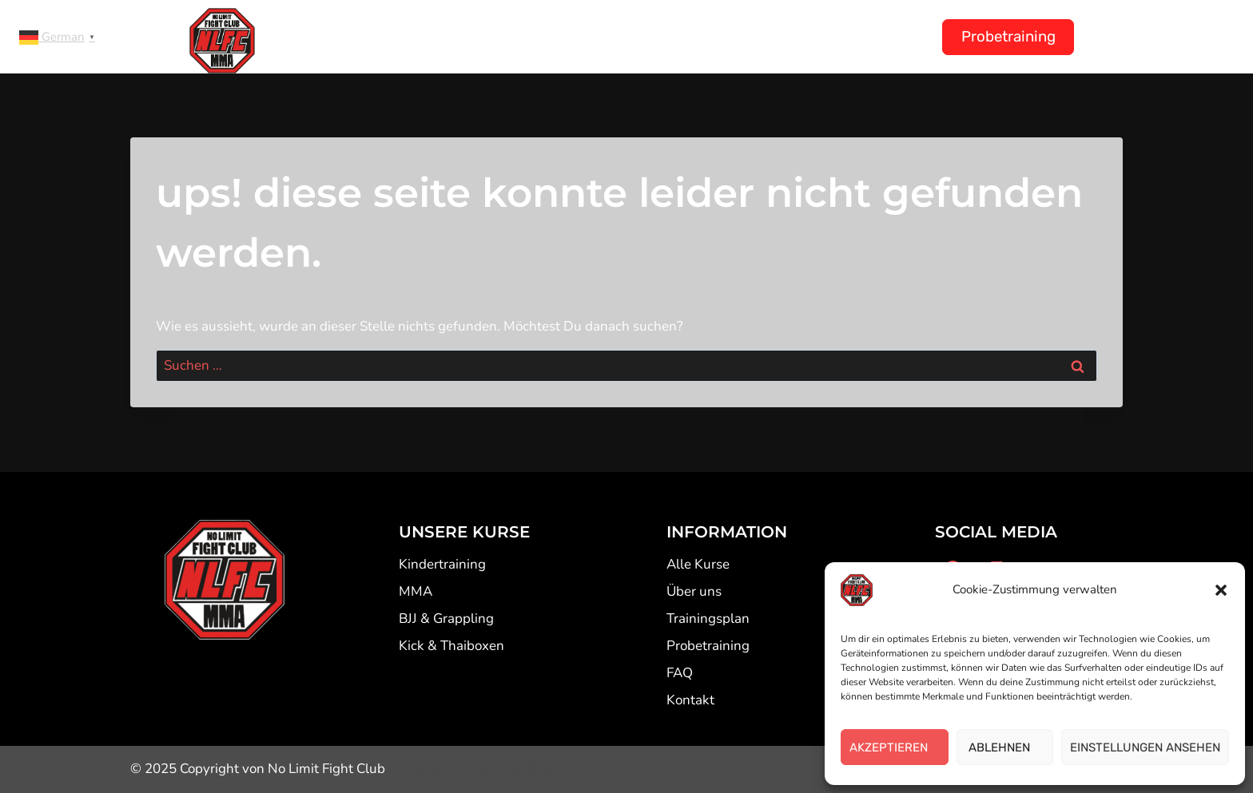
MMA (415, 591)
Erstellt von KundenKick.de (490, 768)
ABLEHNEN (1005, 747)
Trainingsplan (676, 36)
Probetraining (1008, 37)
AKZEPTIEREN (894, 747)
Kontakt (883, 36)
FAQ (679, 673)
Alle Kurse (698, 564)
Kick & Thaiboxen (451, 645)
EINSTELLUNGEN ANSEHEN (1145, 747)
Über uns (791, 36)
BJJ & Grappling (446, 618)
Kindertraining (541, 36)
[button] (1221, 590)
